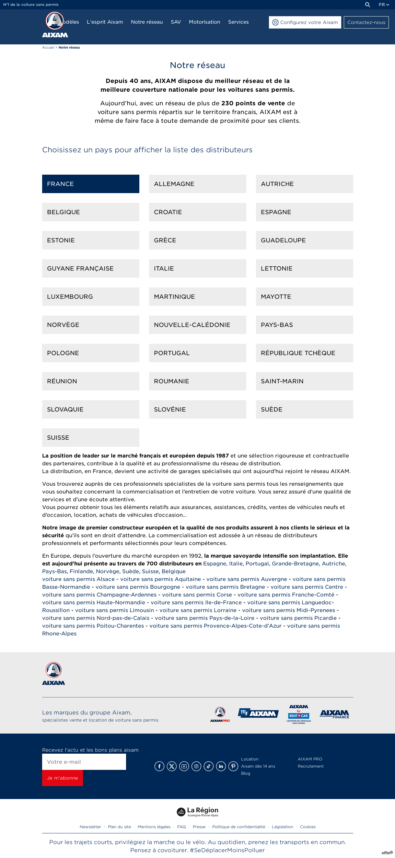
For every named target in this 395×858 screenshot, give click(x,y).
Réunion (62, 381)
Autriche (277, 183)
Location (250, 759)
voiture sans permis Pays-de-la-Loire (204, 618)
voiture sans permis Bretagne (225, 587)
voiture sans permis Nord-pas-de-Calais (95, 618)
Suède (272, 409)
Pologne (63, 353)
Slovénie (170, 409)
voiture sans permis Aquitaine (160, 579)
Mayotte (276, 296)
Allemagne (174, 183)
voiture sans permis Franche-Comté (286, 595)
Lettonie (277, 268)
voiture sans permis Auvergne (246, 579)
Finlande (81, 571)
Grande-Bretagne (295, 564)
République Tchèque (298, 353)
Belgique (63, 212)
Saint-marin (282, 381)
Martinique (174, 296)
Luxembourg (70, 296)
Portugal (172, 353)
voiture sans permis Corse (197, 595)
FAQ (181, 826)
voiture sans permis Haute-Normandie (93, 602)
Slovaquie (65, 409)
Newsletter (90, 826)
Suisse (58, 437)
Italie (164, 268)
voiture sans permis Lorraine (198, 610)
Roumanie (171, 381)
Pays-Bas (277, 324)
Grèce (165, 240)
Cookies (308, 826)
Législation (282, 826)
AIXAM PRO (310, 759)
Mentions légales (154, 826)
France (60, 183)
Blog (245, 773)
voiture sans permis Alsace (78, 579)
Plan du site (119, 826)
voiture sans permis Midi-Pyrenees (288, 610)
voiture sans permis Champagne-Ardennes (99, 595)
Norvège (63, 324)
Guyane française (80, 268)
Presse (199, 826)
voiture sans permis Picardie (298, 618)
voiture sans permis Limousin (114, 610)
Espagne (276, 212)
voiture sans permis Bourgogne (138, 587)
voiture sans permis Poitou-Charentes (93, 626)
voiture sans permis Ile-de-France (196, 602)
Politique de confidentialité (238, 826)
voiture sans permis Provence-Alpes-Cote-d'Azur (215, 626)
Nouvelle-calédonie (192, 324)
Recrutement (311, 766)
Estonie (61, 240)
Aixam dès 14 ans (258, 766)
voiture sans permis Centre (307, 587)
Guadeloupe (283, 240)
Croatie (168, 212)
